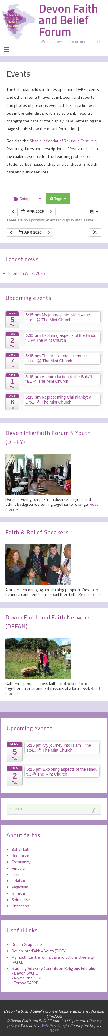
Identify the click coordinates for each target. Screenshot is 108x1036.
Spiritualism (21, 900)
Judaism (18, 881)
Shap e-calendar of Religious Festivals (62, 141)
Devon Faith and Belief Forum (68, 20)
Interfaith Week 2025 (26, 273)
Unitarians (20, 906)
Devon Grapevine (27, 944)
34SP (54, 1030)
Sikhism (18, 893)
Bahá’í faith (21, 849)
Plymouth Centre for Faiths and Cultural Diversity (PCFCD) (53, 959)
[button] (95, 232)
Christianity (21, 862)
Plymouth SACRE (28, 978)
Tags (58, 199)
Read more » (89, 594)
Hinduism (20, 868)
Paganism (20, 887)
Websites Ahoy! (53, 1025)
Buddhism (20, 855)
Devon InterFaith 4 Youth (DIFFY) (39, 951)
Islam (16, 874)
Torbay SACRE (26, 983)
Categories (27, 199)
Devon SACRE (26, 973)
